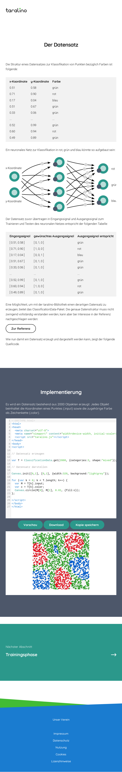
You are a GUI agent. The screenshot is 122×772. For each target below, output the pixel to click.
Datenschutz (61, 740)
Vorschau (30, 525)
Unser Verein (61, 720)
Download (56, 525)
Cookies (61, 754)
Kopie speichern (87, 525)
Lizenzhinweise (61, 761)
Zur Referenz (20, 328)
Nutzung (61, 747)
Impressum (61, 734)
